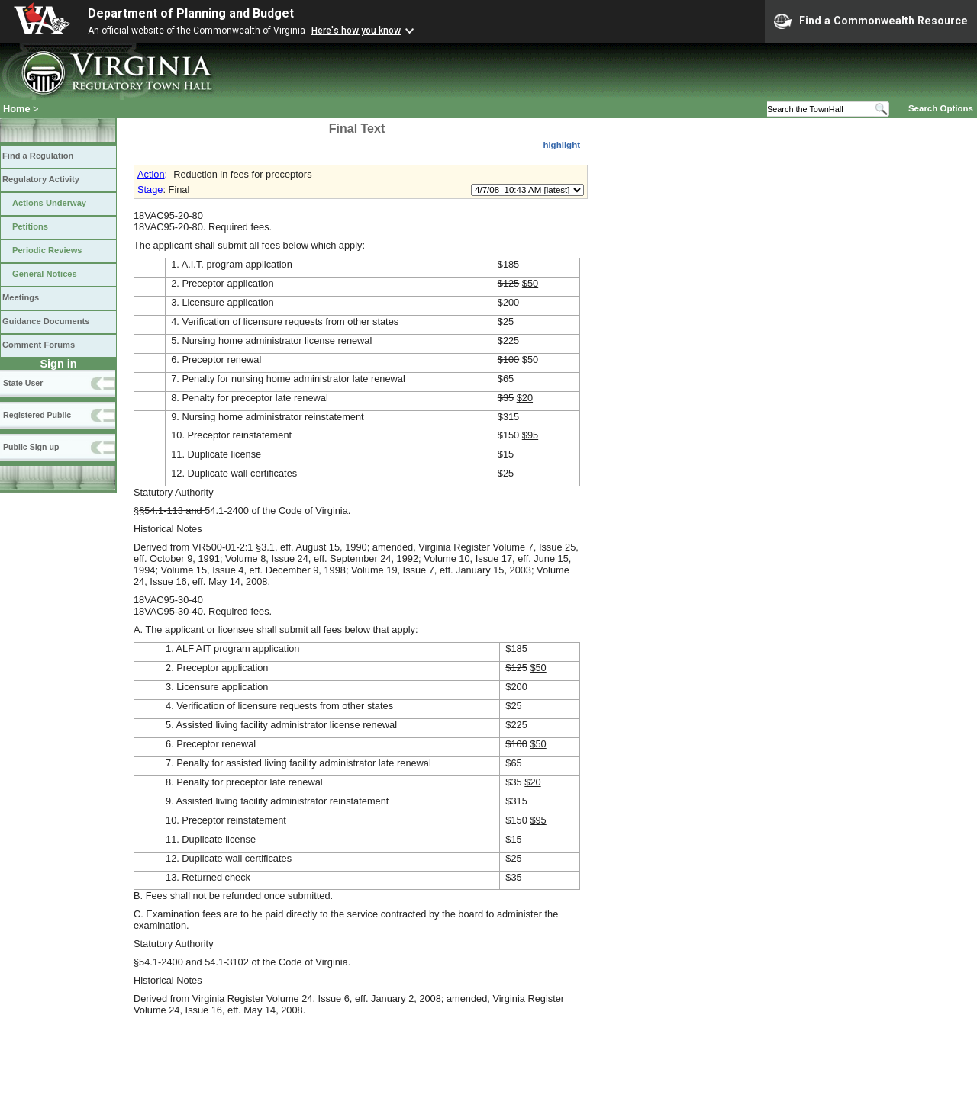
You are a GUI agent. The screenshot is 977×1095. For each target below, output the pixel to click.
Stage (150, 189)
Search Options (940, 108)
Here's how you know (356, 30)
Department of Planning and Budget (191, 13)
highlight (561, 144)
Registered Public (37, 414)
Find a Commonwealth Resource (871, 21)
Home (17, 108)
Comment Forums (38, 344)
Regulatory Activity (40, 179)
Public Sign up (31, 446)
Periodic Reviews (47, 250)
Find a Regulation (37, 155)
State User (23, 382)
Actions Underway (49, 202)
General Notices (44, 273)
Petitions (30, 226)
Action (151, 174)
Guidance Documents (45, 321)
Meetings (20, 297)
